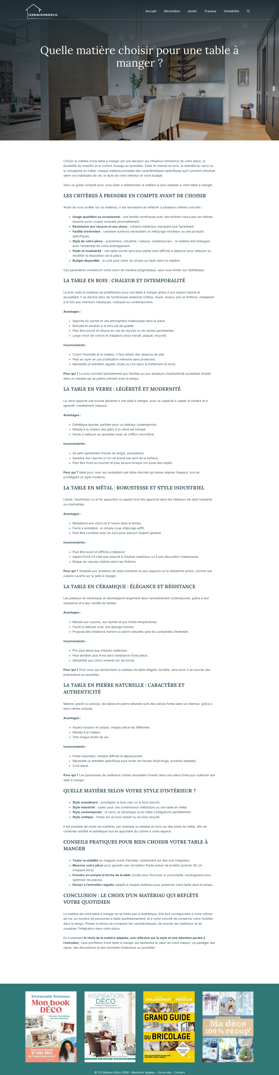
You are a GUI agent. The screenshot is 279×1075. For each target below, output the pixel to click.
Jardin (192, 11)
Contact (179, 1072)
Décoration (172, 11)
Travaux (210, 11)
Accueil (151, 11)
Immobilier (231, 11)
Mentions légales (143, 1072)
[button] (248, 11)
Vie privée (164, 1072)
